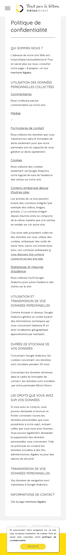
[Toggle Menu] (7, 8)
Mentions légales (41, 525)
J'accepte (33, 546)
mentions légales (21, 72)
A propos (32, 68)
